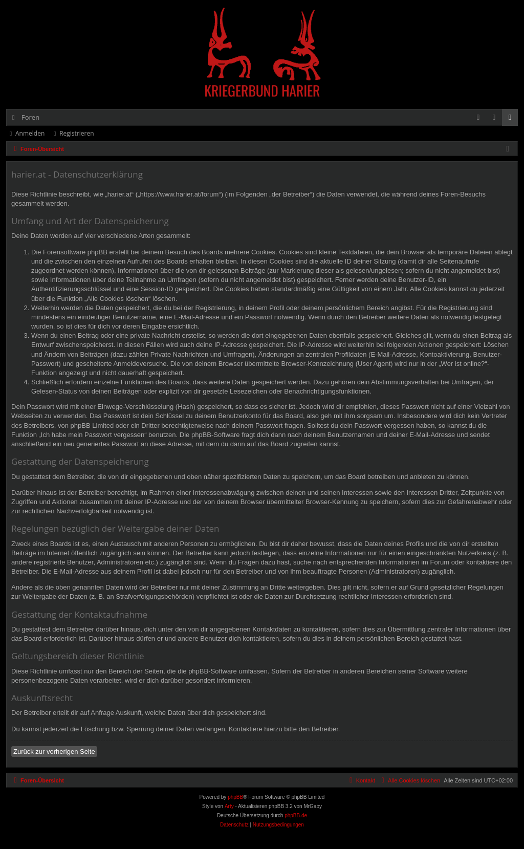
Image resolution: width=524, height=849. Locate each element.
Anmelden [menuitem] (497, 119)
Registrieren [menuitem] (512, 119)
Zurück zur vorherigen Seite (54, 751)
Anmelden (30, 133)
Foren (30, 117)
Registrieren (76, 133)
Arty (229, 806)
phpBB (235, 797)
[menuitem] (478, 117)
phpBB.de (296, 815)
